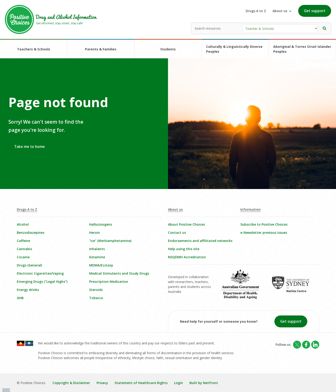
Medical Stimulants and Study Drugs (119, 273)
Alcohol (23, 224)
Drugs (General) (29, 265)
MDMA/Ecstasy (101, 265)
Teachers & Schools (33, 49)
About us (175, 209)
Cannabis (24, 249)
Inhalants (97, 249)
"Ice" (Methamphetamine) (110, 240)
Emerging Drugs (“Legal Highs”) (42, 281)
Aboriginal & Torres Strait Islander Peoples (302, 49)
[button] (324, 28)
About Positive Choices (186, 224)
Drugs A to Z (256, 11)
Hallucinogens (100, 224)
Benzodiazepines (30, 232)
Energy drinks (28, 289)
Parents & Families (100, 49)
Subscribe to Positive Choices (263, 224)
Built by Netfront (203, 383)
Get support (314, 10)
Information (250, 209)
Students (168, 49)
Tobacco (96, 298)
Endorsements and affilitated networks (200, 240)
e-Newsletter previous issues (263, 232)
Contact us (177, 232)
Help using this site (183, 249)
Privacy (102, 383)
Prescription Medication (108, 281)
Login (178, 383)
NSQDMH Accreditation (187, 257)
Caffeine (23, 240)
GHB (20, 298)
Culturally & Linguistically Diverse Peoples (234, 49)
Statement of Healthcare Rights (141, 383)
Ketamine (97, 257)
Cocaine (23, 257)
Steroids (96, 289)
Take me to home (29, 146)
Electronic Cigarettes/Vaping (40, 273)
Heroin (94, 232)
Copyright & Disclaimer (71, 383)
